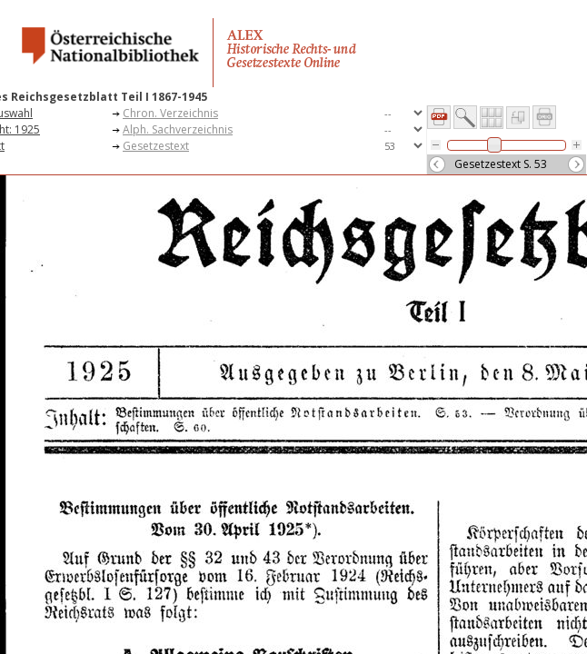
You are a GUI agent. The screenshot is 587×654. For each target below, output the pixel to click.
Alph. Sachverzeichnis (178, 129)
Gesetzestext (156, 146)
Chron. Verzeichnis (170, 113)
